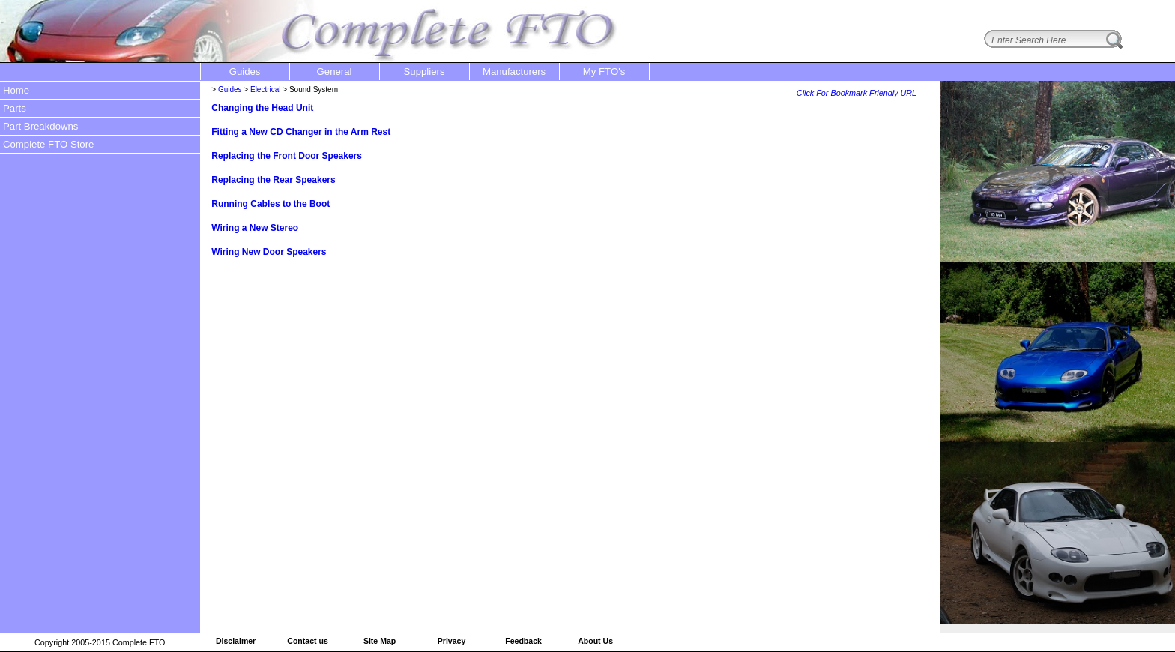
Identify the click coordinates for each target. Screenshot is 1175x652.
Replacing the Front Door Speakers (286, 156)
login (1153, 9)
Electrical (265, 89)
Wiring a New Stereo (254, 228)
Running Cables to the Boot (270, 204)
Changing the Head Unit (262, 108)
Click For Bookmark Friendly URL (856, 92)
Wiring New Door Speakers (268, 252)
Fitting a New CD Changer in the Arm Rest (300, 132)
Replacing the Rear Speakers (273, 180)
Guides (230, 89)
